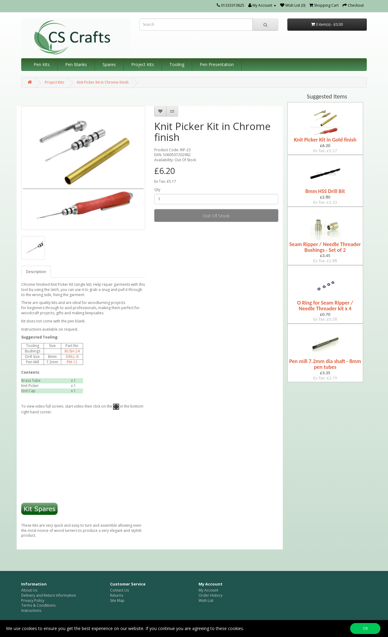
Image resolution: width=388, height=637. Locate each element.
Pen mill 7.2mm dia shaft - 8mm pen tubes (325, 364)
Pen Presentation (217, 64)
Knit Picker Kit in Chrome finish (103, 82)
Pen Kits (42, 64)
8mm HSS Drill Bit (325, 191)
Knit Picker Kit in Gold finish (325, 139)
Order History (210, 595)
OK (365, 628)
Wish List (206, 600)
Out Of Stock (216, 215)
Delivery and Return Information (48, 595)
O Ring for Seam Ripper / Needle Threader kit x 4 (325, 305)
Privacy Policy (32, 600)
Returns (116, 595)
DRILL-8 (72, 356)
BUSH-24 (72, 351)
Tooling (176, 64)
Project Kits (142, 64)
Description (36, 271)
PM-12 (72, 362)
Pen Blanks (76, 64)
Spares (109, 64)
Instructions (31, 610)
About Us (29, 590)
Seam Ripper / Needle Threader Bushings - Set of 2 (325, 247)
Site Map (117, 600)
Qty (157, 189)
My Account (208, 590)
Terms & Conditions (38, 605)
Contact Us (119, 590)
